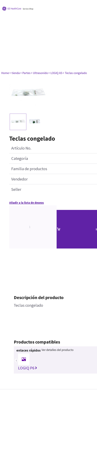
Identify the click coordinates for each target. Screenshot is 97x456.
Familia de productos (29, 168)
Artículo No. (21, 148)
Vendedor (19, 179)
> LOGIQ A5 (55, 73)
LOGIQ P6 (27, 368)
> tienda (14, 73)
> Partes (25, 73)
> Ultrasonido (39, 73)
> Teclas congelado (75, 73)
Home (5, 73)
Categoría (19, 158)
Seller (16, 189)
